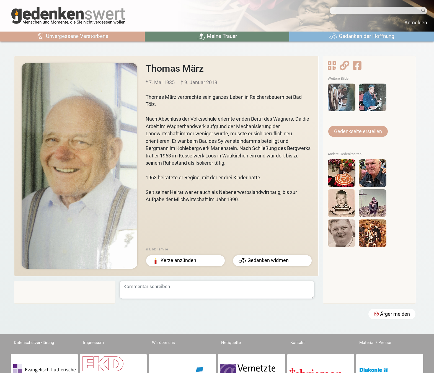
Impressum (93, 342)
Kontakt (297, 342)
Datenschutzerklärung (34, 342)
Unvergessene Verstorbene (72, 36)
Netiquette (231, 342)
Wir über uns (163, 342)
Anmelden (415, 22)
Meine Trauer (217, 36)
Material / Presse (375, 342)
